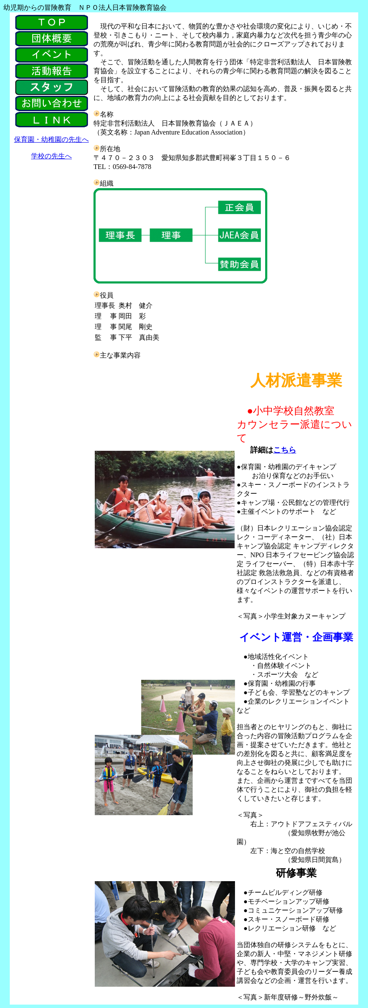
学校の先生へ (51, 156)
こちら (284, 450)
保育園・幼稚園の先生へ (51, 139)
